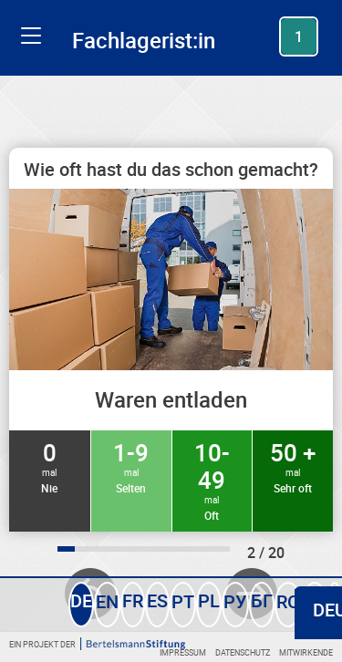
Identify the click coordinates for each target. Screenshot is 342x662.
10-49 (212, 479)
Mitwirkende (306, 652)
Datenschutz (242, 652)
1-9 (131, 466)
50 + (293, 466)
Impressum (183, 652)
